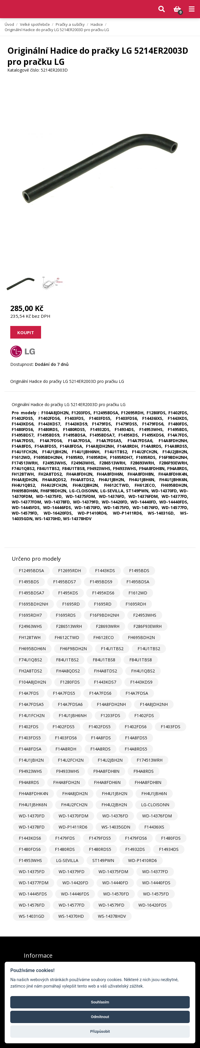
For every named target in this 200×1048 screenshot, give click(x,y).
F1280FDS (70, 682)
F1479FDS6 (136, 838)
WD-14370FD (32, 816)
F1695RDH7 (30, 615)
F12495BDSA (31, 570)
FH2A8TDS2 (30, 671)
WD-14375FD (32, 871)
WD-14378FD (32, 827)
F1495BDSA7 (31, 593)
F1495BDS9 (101, 581)
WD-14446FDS (75, 894)
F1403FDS (170, 726)
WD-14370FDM (73, 816)
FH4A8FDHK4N (33, 793)
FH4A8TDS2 (105, 671)
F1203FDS (110, 715)
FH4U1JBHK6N (33, 804)
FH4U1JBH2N (114, 793)
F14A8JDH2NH (154, 704)
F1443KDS (105, 570)
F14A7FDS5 (64, 693)
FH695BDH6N (32, 648)
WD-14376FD (115, 816)
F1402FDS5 (63, 726)
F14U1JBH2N (31, 760)
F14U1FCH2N (32, 715)
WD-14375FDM (113, 871)
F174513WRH (149, 760)
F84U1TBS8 (104, 659)
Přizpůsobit (100, 1031)
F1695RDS (66, 615)
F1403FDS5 (30, 738)
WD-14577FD (71, 905)
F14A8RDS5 (136, 749)
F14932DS (135, 849)
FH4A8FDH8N (148, 782)
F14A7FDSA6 (70, 704)
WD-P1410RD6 (142, 860)
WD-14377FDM (33, 882)
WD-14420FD (75, 882)
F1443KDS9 (141, 682)
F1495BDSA (137, 581)
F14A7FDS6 (100, 693)
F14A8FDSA (30, 749)
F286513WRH (69, 626)
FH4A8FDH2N (66, 782)
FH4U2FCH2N (74, 804)
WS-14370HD (71, 916)
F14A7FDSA (137, 693)
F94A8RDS (143, 771)
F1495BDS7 (64, 581)
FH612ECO (103, 637)
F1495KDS (68, 593)
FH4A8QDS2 (68, 671)
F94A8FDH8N (106, 771)
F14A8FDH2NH (111, 704)
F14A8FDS (101, 738)
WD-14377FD (155, 871)
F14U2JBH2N (110, 760)
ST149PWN (103, 860)
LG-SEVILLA (67, 860)
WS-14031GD (31, 916)
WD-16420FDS (152, 905)
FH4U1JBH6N (154, 793)
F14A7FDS (29, 693)
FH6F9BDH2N (73, 648)
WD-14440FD (115, 882)
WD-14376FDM (157, 816)
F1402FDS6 (136, 726)
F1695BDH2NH (33, 604)
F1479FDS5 (100, 838)
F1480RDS (65, 849)
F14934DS (169, 849)
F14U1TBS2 (112, 648)
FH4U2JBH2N (114, 804)
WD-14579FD (111, 905)
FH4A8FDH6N (107, 782)
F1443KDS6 (30, 838)
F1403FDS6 (66, 738)
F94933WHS (67, 771)
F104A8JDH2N (32, 682)
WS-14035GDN (115, 827)
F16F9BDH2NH (104, 615)
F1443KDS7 (105, 682)
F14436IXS (154, 827)
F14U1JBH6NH (73, 715)
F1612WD (137, 593)
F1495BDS (139, 570)
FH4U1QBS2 (143, 671)
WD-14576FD (32, 905)
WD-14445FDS (33, 894)
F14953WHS (30, 860)
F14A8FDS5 (136, 738)
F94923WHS (30, 771)
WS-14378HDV (112, 916)
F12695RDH (69, 570)
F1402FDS (144, 715)
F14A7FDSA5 (31, 704)
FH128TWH (29, 637)
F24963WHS (30, 626)
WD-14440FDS (156, 882)
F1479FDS (65, 838)
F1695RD (71, 604)
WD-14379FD (71, 871)
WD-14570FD (116, 894)
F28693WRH (107, 626)
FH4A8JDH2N (75, 793)
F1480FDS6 (30, 849)
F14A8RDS (100, 749)
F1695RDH (136, 604)
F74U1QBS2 (30, 659)
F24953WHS (144, 615)
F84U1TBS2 (67, 659)
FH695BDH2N (141, 637)
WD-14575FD (156, 894)
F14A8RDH (65, 749)
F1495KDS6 (103, 593)
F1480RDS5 (100, 849)
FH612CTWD (67, 637)
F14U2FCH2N (71, 760)
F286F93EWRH (147, 626)
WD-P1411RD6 (73, 827)
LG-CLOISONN (155, 804)
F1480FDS (171, 838)
